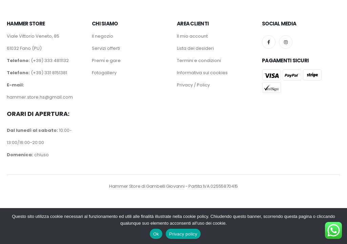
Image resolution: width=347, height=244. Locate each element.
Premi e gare (106, 60)
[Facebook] (268, 42)
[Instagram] (285, 42)
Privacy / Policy (193, 85)
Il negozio (102, 36)
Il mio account (192, 36)
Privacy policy (183, 234)
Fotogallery (104, 72)
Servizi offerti (106, 48)
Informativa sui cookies (202, 72)
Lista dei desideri (195, 48)
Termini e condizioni (199, 60)
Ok (156, 234)
